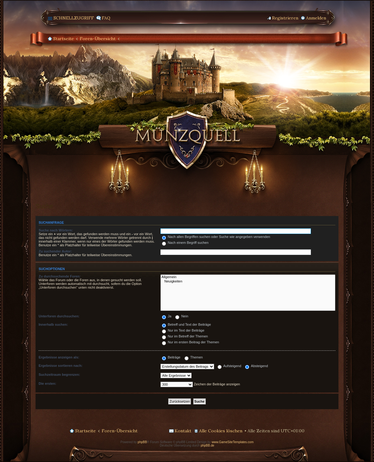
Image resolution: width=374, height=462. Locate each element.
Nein (181, 316)
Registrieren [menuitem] (285, 18)
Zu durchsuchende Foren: (60, 276)
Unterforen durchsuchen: (59, 316)
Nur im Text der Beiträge (183, 330)
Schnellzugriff (73, 18)
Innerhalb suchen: (53, 324)
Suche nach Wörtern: (56, 230)
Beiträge (171, 357)
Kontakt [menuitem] (183, 431)
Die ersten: (47, 383)
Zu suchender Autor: (55, 251)
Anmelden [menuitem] (316, 18)
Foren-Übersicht (98, 38)
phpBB (142, 442)
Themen (194, 357)
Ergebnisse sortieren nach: (61, 365)
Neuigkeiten (248, 281)
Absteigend (256, 366)
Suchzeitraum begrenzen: (59, 374)
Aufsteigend (229, 366)
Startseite (63, 38)
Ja (167, 316)
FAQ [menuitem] (106, 18)
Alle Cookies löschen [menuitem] (220, 431)
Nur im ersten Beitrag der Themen (190, 342)
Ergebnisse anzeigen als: (59, 357)
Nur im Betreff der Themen (185, 336)
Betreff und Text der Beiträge (186, 324)
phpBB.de (207, 445)
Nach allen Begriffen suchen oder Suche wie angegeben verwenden (216, 237)
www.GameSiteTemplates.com (233, 442)
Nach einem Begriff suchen (185, 242)
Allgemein (248, 277)
